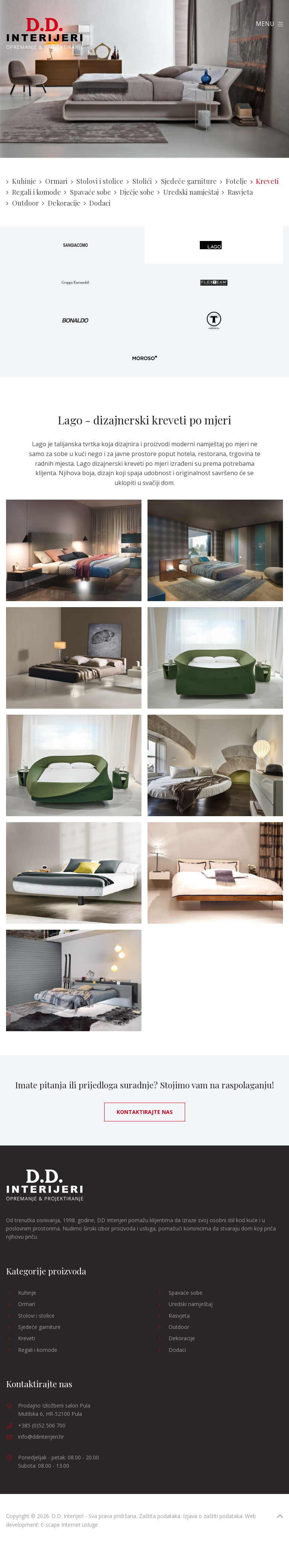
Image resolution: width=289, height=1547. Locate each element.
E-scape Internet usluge (69, 1524)
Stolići (139, 181)
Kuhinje (21, 181)
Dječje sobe (134, 192)
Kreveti (264, 181)
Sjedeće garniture (186, 181)
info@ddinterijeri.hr (41, 1436)
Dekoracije (61, 203)
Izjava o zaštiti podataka (212, 1516)
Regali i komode (33, 192)
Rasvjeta (237, 192)
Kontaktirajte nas (145, 1111)
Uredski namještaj (188, 192)
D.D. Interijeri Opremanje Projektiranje (44, 34)
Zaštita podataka (159, 1516)
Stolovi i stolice (97, 181)
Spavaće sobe (87, 192)
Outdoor (22, 203)
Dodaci (97, 203)
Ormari (53, 181)
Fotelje (233, 181)
